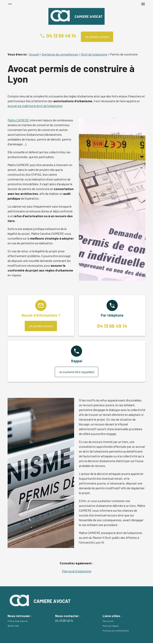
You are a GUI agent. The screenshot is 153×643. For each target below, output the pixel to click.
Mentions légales (111, 626)
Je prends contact (97, 37)
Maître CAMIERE (18, 120)
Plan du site (108, 621)
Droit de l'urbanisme (94, 54)
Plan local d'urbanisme (76, 571)
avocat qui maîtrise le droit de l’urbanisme (35, 106)
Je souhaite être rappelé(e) (76, 372)
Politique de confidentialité (116, 630)
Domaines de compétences (60, 54)
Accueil (34, 54)
